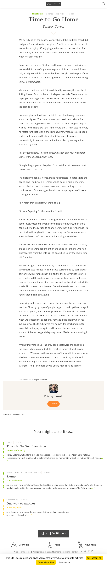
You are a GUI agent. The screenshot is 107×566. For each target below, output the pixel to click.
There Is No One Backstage (26, 446)
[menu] (3, 4)
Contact (75, 552)
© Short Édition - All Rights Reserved (33, 379)
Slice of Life (59, 14)
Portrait (10, 442)
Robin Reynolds (14, 507)
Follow (53, 404)
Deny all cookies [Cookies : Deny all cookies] (45, 562)
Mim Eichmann (14, 480)
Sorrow (9, 472)
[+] (8, 461)
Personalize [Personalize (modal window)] (64, 562)
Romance (49, 14)
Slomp (11, 476)
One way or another (21, 503)
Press (16, 552)
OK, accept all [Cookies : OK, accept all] (94, 557)
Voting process (38, 552)
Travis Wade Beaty (16, 450)
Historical (18, 472)
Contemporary (12, 499)
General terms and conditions (58, 552)
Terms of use (25, 552)
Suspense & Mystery (33, 472)
